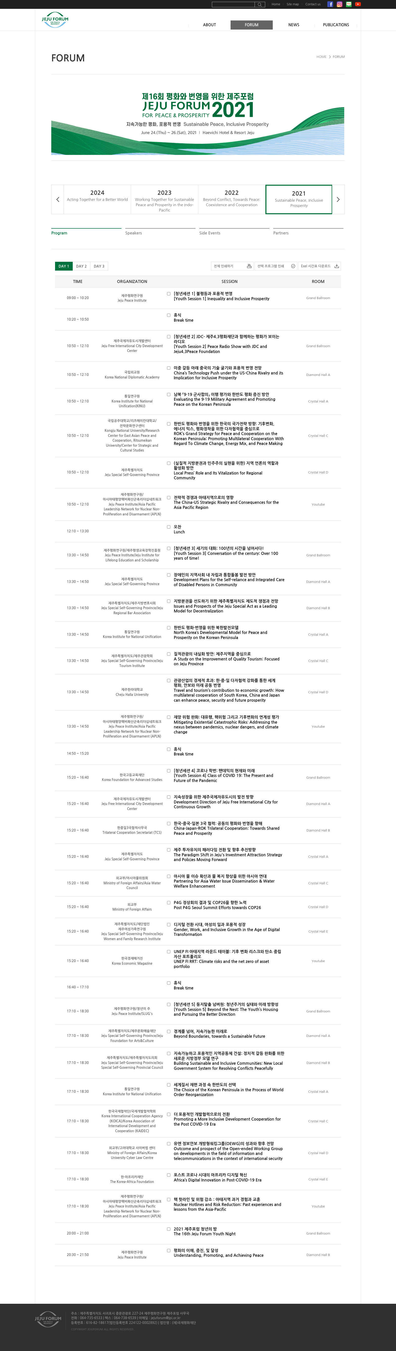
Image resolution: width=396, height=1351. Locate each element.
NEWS (293, 25)
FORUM (251, 25)
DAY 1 (64, 266)
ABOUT (209, 25)
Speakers (133, 233)
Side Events (209, 233)
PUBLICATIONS (336, 25)
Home (276, 4)
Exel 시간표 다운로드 (316, 266)
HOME (321, 56)
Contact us (313, 4)
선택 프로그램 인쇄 (270, 266)
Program (59, 233)
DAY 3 (99, 266)
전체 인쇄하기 (223, 266)
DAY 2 (81, 266)
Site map (293, 4)
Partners (281, 233)
